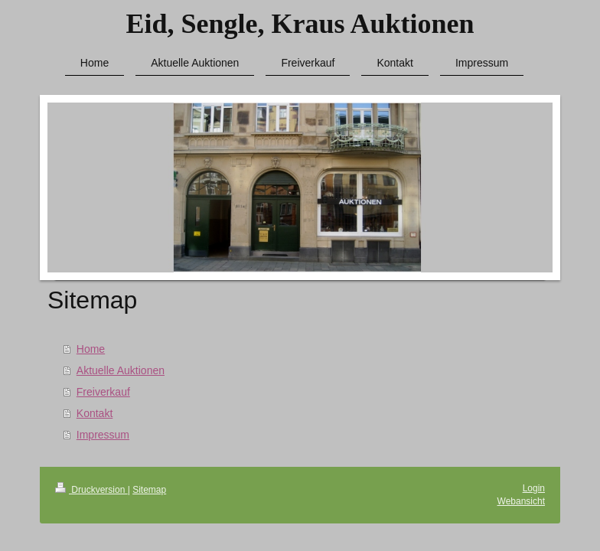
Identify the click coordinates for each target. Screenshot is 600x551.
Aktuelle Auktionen (121, 370)
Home (91, 349)
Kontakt (94, 413)
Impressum (103, 435)
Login (534, 488)
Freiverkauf (103, 392)
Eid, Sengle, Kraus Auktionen (300, 23)
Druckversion (91, 489)
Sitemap (149, 489)
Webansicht (521, 501)
